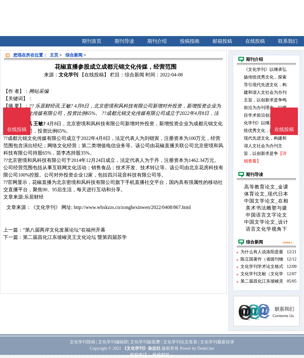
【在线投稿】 (94, 74)
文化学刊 (68, 74)
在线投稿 (284, 129)
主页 (54, 55)
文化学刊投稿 (82, 342)
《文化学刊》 (45, 207)
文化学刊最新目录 (217, 342)
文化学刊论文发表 (180, 342)
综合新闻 (73, 55)
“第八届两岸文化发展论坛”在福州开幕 (64, 229)
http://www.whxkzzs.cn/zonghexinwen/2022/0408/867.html (132, 207)
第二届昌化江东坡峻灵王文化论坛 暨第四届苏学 (75, 237)
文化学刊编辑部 (113, 342)
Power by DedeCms (197, 348)
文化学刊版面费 (145, 342)
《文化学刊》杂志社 (141, 348)
